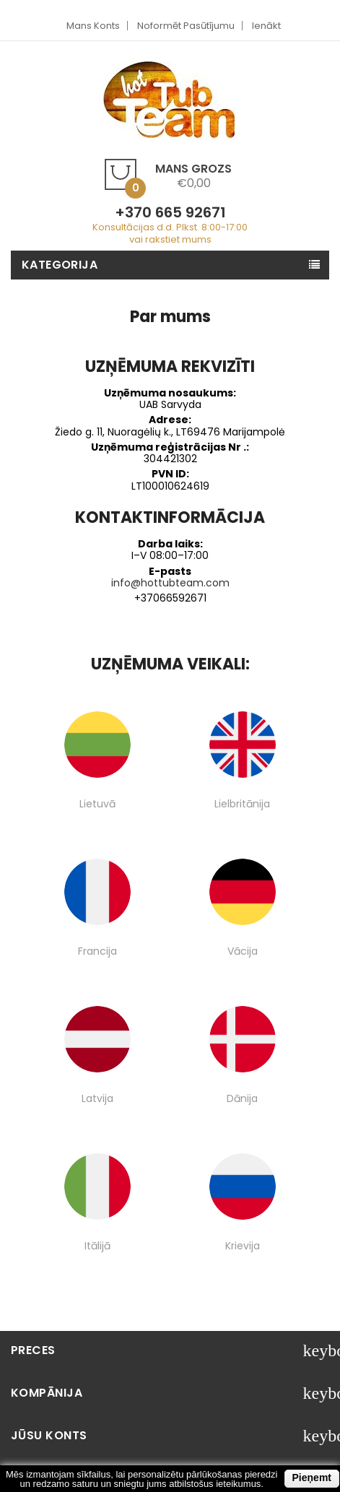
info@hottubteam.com (170, 583)
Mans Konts (93, 25)
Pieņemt (311, 1477)
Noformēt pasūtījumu (186, 25)
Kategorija (59, 264)
